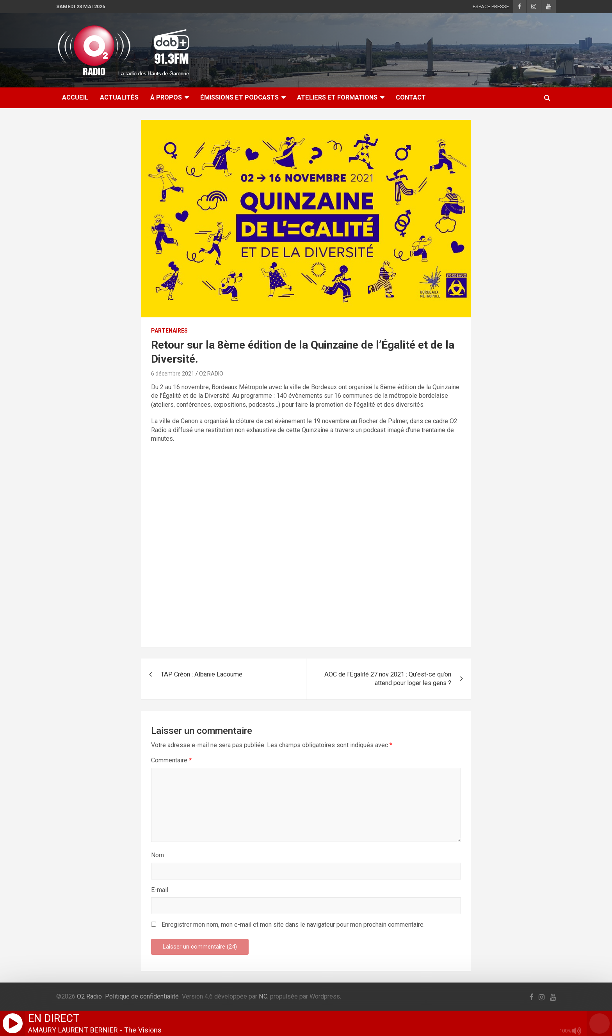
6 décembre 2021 (172, 373)
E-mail (159, 890)
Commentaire (171, 760)
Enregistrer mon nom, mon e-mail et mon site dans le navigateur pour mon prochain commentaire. (293, 924)
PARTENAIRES (169, 331)
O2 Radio (89, 996)
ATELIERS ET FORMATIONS (337, 97)
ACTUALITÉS (119, 97)
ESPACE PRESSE (491, 6)
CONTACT (411, 97)
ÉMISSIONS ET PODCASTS (239, 97)
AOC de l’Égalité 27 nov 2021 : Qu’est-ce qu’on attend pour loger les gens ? (387, 679)
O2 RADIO (211, 373)
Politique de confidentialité (142, 996)
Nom (157, 855)
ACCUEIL (75, 97)
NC (263, 996)
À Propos (166, 97)
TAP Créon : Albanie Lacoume (201, 674)
